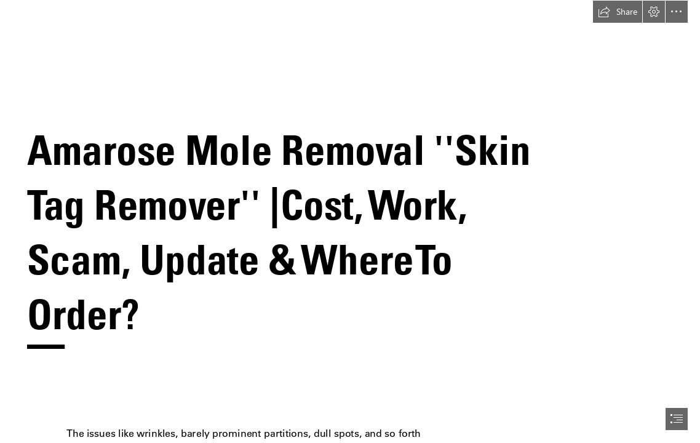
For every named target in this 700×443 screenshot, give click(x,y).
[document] (350, 221)
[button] (617, 12)
